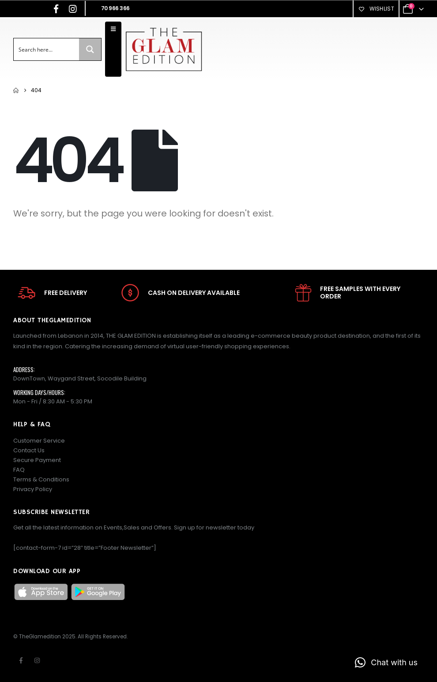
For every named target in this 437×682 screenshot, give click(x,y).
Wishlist (376, 8)
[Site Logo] (163, 49)
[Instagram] (73, 9)
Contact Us (29, 450)
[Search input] (47, 49)
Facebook (20, 660)
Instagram (37, 660)
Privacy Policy (32, 489)
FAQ (19, 470)
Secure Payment (37, 460)
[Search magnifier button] (90, 49)
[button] (386, 662)
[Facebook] (56, 9)
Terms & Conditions (41, 479)
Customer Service (39, 440)
